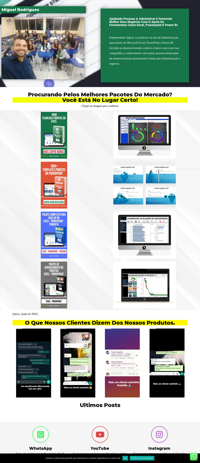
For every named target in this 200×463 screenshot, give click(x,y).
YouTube (100, 448)
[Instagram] (159, 434)
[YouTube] (100, 434)
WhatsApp (40, 448)
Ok (125, 458)
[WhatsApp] (40, 434)
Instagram (159, 448)
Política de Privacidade (142, 458)
